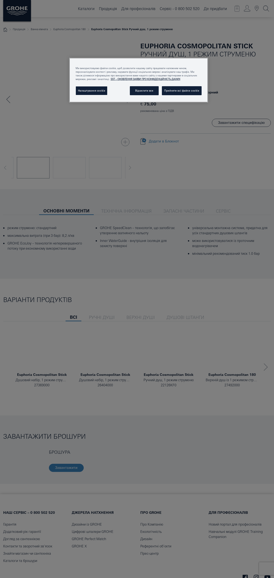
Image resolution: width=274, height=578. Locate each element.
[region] (138, 80)
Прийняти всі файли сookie (181, 90)
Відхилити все (144, 90)
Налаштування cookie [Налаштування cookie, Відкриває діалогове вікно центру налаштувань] (91, 90)
